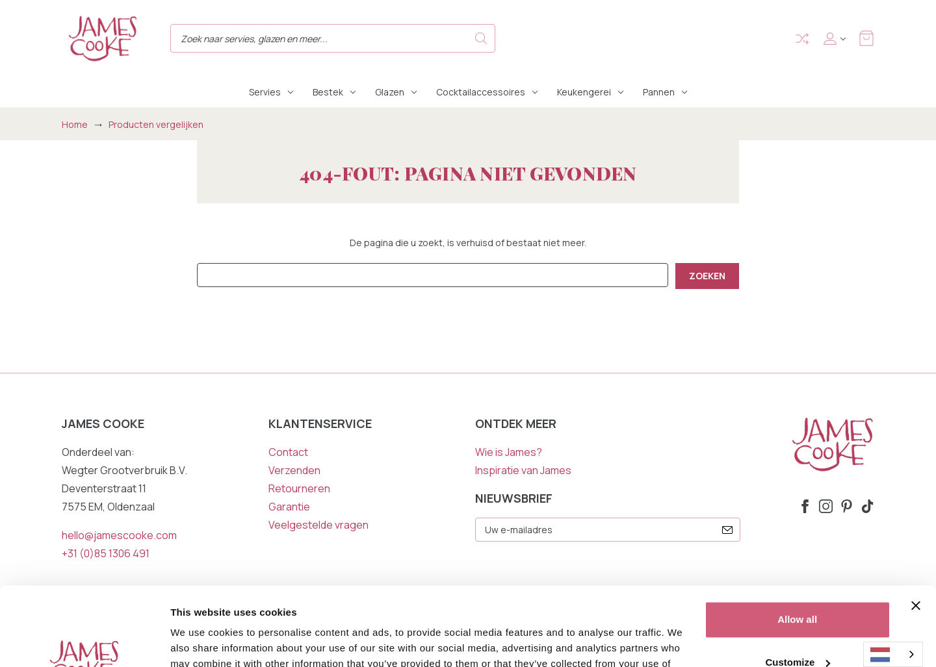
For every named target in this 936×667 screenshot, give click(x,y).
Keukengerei (590, 92)
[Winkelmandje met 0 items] (866, 38)
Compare (802, 38)
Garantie (289, 506)
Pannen (665, 92)
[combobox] (893, 654)
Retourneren (299, 488)
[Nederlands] (893, 654)
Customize (797, 588)
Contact (288, 452)
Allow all (797, 545)
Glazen (396, 92)
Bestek (334, 92)
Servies (271, 92)
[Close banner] (915, 531)
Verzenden (294, 470)
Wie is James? (508, 452)
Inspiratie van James (523, 470)
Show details (200, 641)
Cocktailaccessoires (487, 92)
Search (481, 38)
